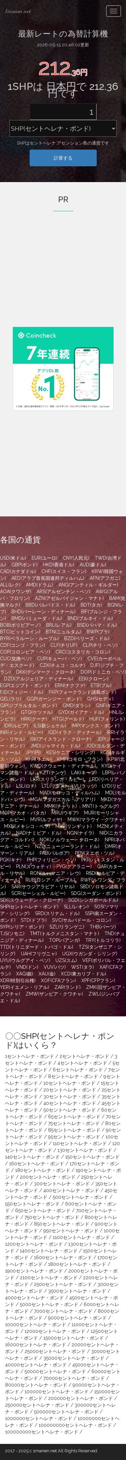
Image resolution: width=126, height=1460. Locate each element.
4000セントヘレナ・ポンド (34, 1297)
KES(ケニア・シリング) (70, 752)
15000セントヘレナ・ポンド (73, 1338)
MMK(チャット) (60, 806)
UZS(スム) (66, 960)
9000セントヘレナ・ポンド (77, 1318)
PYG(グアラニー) (74, 866)
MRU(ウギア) (65, 813)
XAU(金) (47, 973)
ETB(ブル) (101, 685)
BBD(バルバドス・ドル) (50, 605)
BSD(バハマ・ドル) (97, 625)
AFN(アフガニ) (105, 578)
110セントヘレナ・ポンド (80, 1143)
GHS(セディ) (100, 698)
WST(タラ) (82, 967)
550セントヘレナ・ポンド (32, 1203)
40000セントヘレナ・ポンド (36, 1364)
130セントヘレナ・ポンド (84, 1150)
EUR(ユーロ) (44, 558)
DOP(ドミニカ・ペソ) (103, 672)
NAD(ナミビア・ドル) (38, 833)
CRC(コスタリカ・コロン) (82, 652)
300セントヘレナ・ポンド (62, 1183)
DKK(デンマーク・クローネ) (45, 672)
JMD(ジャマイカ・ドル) (55, 745)
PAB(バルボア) (55, 853)
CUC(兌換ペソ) (16, 658)
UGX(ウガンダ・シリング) (89, 953)
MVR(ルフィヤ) (46, 819)
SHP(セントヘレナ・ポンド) (29, 906)
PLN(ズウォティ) (33, 866)
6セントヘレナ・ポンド (78, 1069)
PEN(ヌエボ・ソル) (95, 853)
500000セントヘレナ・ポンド (66, 1411)
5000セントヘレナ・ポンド (49, 1304)
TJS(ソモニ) (12, 933)
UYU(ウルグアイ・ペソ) (25, 960)
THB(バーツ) (103, 927)
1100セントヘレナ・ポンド (81, 1237)
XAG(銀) (24, 973)
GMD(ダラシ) (76, 705)
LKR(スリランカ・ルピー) (57, 779)
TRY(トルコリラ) (103, 940)
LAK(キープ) (84, 772)
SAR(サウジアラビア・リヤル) (43, 886)
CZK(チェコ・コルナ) (62, 665)
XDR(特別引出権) (18, 980)
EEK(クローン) (94, 678)
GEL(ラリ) (10, 698)
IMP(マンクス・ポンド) (96, 725)
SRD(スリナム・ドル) (57, 913)
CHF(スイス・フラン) (63, 571)
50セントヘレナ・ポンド (69, 1110)
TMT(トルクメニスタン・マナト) (64, 933)
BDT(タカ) (91, 605)
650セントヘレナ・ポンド (43, 1210)
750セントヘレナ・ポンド (52, 1217)
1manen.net (18, 11)
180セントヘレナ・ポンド (42, 1170)
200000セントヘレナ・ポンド (80, 1398)
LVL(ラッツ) (84, 786)
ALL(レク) (10, 584)
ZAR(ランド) (67, 987)
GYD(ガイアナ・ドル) (81, 712)
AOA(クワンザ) (15, 591)
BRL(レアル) (59, 625)
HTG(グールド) (68, 719)
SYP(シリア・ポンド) (22, 927)
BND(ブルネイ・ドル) (90, 618)
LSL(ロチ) (26, 786)
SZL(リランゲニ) (66, 927)
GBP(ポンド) (24, 564)
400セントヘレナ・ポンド (71, 1190)
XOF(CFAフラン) (58, 980)
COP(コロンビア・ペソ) (25, 652)
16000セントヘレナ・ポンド (35, 1344)
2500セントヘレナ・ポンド (63, 1284)
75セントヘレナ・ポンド (74, 1123)
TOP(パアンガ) (64, 940)
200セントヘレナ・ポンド (48, 1177)
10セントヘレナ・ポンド (69, 1083)
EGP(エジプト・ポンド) (24, 685)
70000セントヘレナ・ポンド (74, 1378)
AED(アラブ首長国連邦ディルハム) (47, 578)
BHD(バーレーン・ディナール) (43, 611)
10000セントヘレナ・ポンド (35, 1324)
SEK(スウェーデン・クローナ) (31, 900)
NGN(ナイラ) (80, 833)
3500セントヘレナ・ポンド (77, 1291)
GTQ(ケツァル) (37, 712)
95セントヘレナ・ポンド (74, 1136)
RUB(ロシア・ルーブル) (50, 880)
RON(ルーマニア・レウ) (55, 873)
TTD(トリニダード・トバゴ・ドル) (36, 947)
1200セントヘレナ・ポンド (34, 1244)
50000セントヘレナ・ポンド (55, 1371)
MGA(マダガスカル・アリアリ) (62, 799)
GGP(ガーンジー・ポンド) (54, 698)
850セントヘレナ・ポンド (61, 1224)
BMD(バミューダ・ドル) (36, 618)
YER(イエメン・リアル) (24, 987)
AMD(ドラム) (39, 584)
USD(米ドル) (13, 558)
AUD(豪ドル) (93, 564)
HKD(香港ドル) (58, 564)
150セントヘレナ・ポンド (92, 1157)
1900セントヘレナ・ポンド (34, 1271)
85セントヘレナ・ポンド (74, 1130)
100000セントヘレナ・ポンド (57, 1391)
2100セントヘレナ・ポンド (49, 1277)
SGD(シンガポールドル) (93, 900)
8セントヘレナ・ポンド (73, 1076)
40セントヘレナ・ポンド (69, 1103)
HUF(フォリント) (107, 719)
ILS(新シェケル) (50, 725)
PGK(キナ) (11, 859)
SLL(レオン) (76, 906)
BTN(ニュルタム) (63, 631)
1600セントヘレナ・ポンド (63, 1257)
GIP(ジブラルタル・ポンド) (28, 705)
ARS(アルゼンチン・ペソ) (63, 591)
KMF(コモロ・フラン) (79, 759)
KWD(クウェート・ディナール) (63, 766)
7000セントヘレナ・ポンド (63, 1311)
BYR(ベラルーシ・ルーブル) (29, 638)
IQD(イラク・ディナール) (74, 732)
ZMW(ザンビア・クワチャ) (54, 994)
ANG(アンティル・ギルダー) (88, 584)
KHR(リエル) (39, 759)
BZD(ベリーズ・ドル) (87, 638)
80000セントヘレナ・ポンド (36, 1385)
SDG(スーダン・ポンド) (96, 893)
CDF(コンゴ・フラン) (22, 645)
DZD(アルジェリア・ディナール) (38, 678)
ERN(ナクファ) (70, 685)
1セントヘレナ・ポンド (29, 1056)
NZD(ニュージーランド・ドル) (67, 846)
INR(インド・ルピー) (21, 732)
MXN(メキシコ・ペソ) (27, 826)
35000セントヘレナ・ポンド (73, 1358)
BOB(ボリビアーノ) (20, 625)
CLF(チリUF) (63, 645)
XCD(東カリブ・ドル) (83, 973)
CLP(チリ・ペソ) (100, 645)
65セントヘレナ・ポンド (74, 1116)
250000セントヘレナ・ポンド (37, 1405)
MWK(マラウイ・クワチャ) (96, 819)
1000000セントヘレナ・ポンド (38, 1418)
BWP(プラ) (98, 631)
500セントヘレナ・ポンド (80, 1197)
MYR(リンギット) (73, 826)
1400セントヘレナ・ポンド (49, 1250)
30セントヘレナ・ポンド (69, 1096)
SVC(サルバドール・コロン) (81, 920)
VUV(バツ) (55, 967)
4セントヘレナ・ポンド (82, 1063)
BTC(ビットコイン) (20, 631)
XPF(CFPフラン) (98, 980)
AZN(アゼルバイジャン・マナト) (69, 598)
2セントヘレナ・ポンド (84, 1056)
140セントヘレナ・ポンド (32, 1157)
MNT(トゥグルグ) (100, 806)
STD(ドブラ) (34, 920)
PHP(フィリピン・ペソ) (51, 859)
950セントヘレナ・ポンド (70, 1230)
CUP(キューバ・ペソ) (59, 658)
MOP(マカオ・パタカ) (23, 813)
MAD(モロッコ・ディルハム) (70, 792)
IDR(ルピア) (16, 725)
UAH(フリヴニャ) (39, 953)
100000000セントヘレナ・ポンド (75, 1425)
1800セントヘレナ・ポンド (77, 1264)
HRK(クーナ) (34, 719)
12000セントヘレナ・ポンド (55, 1331)
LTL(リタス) (54, 786)
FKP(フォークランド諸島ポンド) (82, 692)
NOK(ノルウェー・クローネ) (69, 839)
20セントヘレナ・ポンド (69, 1089)
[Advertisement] (63, 278)
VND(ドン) (27, 967)
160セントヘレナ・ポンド (36, 1163)
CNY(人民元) (76, 558)
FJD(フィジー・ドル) (21, 692)
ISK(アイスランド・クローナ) (60, 739)
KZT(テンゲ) (53, 772)
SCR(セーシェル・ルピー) (38, 893)
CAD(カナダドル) (18, 571)
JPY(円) (33, 752)
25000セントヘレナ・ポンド (55, 1351)
